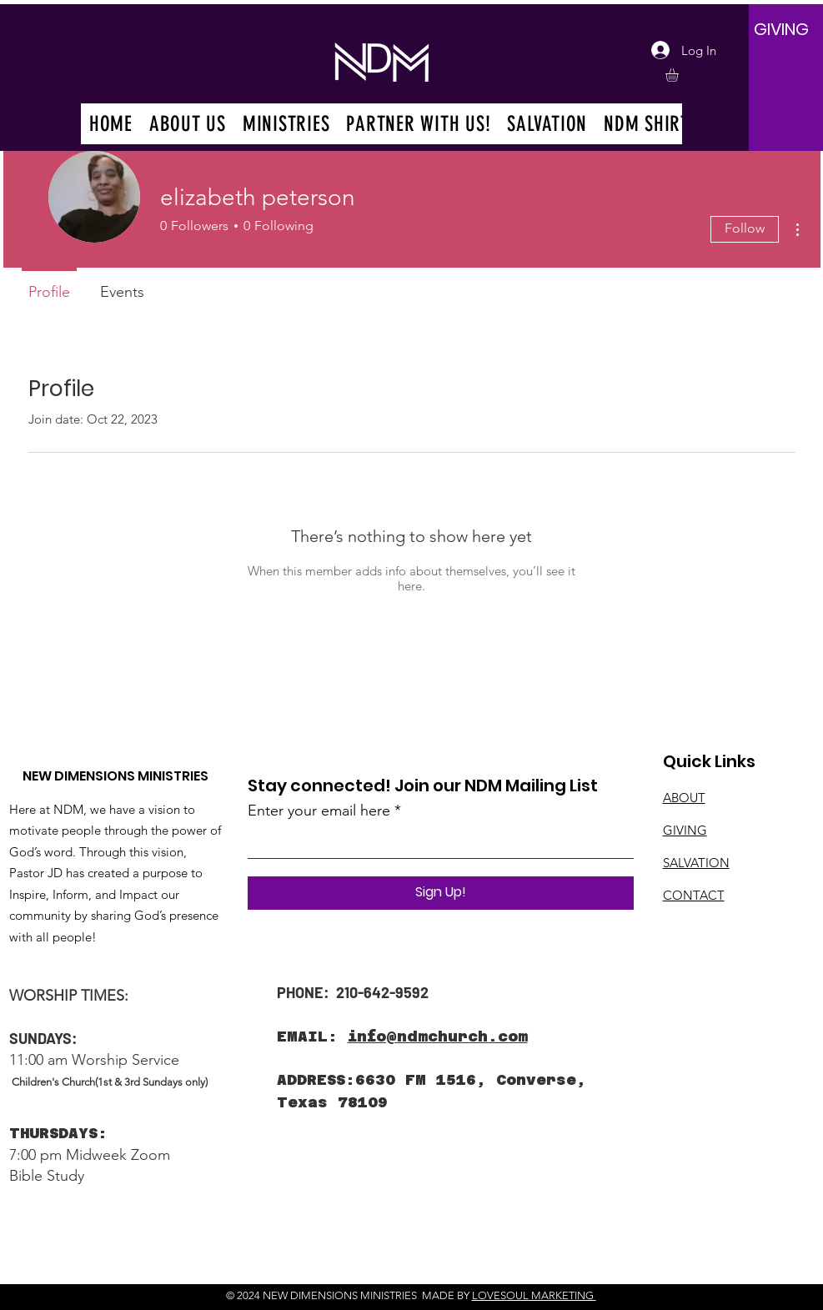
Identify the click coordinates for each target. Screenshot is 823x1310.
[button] (679, 75)
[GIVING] (782, 29)
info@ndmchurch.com (438, 1036)
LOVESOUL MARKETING (534, 1295)
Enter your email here (319, 810)
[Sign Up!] (441, 893)
